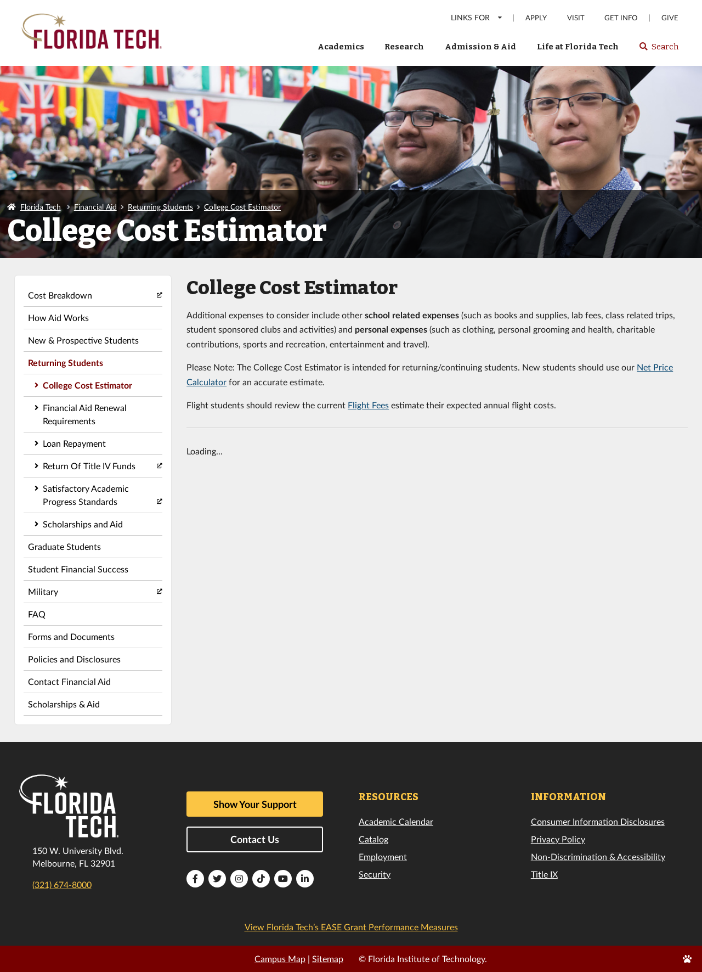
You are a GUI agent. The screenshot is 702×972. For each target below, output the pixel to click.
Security (374, 874)
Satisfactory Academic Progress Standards (86, 495)
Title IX (544, 874)
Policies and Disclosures (74, 659)
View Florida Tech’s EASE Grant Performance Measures (351, 927)
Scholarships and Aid (83, 524)
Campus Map (279, 958)
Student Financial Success (78, 569)
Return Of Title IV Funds (89, 465)
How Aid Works (58, 317)
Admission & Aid (480, 47)
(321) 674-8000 (62, 884)
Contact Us (254, 839)
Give (669, 18)
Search (658, 50)
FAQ (37, 614)
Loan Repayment (74, 443)
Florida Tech (40, 206)
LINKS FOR (477, 17)
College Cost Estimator (242, 206)
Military (43, 591)
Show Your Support (255, 804)
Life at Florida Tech (578, 47)
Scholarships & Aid (64, 704)
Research (404, 47)
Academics (341, 47)
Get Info (620, 18)
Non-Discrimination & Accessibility (598, 856)
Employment (383, 856)
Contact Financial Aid (69, 681)
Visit (576, 18)
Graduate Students (64, 546)
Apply (536, 18)
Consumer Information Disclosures (598, 821)
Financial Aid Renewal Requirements (85, 414)
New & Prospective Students (83, 340)
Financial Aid (95, 206)
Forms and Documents (71, 636)
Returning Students (160, 206)
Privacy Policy (558, 839)
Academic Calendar (396, 821)
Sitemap (327, 958)
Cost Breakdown (60, 295)
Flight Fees (368, 405)
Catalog (373, 839)
